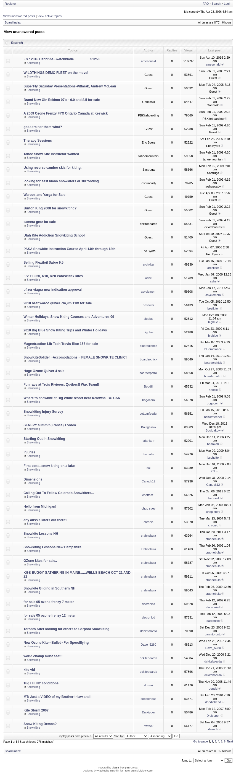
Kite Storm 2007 (36, 710)
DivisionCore (146, 770)
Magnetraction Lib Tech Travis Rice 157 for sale (60, 344)
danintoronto (148, 631)
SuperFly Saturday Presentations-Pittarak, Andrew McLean (69, 86)
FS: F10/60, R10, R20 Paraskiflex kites (53, 276)
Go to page (200, 741)
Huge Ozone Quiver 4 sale (43, 371)
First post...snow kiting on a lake (49, 466)
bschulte (148, 454)
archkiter (148, 264)
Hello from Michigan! (39, 506)
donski (148, 685)
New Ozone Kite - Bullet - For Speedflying (56, 643)
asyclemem (148, 291)
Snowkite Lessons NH (40, 534)
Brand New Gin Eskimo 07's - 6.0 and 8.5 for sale (61, 100)
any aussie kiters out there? (45, 520)
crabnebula (148, 535)
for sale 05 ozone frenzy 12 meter (49, 615)
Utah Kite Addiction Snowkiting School (54, 235)
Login (227, 3)
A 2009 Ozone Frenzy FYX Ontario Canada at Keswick (65, 113)
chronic (148, 522)
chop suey (148, 508)
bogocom (148, 400)
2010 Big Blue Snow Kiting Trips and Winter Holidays (65, 330)
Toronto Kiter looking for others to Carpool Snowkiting (66, 629)
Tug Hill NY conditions (41, 683)
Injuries (29, 452)
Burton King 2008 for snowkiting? (49, 208)
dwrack (148, 726)
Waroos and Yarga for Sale (44, 195)
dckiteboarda (148, 658)
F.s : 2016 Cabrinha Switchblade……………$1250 (61, 59)
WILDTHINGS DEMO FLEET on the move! (55, 73)
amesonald (148, 61)
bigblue (148, 318)
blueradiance (148, 345)
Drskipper (148, 712)
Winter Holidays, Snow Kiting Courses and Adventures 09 (68, 317)
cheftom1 (148, 495)
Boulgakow (148, 427)
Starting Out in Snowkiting (44, 439)
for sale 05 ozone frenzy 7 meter (48, 602)
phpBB (115, 767)
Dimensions (32, 479)
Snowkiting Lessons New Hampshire (52, 547)
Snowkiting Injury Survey (43, 412)
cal (148, 467)
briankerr (148, 440)
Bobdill (148, 386)
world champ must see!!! (42, 656)
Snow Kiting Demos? (40, 724)
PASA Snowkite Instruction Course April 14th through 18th (69, 249)
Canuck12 (148, 481)
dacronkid (148, 604)
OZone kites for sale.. (40, 561)
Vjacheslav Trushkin (108, 770)
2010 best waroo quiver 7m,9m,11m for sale (57, 303)
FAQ (206, 3)
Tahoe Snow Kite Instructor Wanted (51, 154)
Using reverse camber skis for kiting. (52, 168)
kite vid (29, 670)
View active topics (50, 16)
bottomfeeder (149, 413)
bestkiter (148, 305)
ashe (148, 278)
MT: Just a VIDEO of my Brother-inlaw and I (57, 697)
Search (216, 3)
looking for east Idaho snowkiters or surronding (61, 181)
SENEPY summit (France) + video (49, 425)
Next (230, 741)
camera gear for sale (39, 222)
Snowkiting (33, 62)
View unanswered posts (19, 16)
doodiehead (148, 698)
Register (10, 3)
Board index (13, 22)
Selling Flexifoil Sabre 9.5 (43, 262)
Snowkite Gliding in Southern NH (49, 588)
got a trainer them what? (42, 127)
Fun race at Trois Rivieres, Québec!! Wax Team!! (61, 384)
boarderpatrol (148, 373)
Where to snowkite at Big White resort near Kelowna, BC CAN (71, 398)
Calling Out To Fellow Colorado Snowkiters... (58, 493)
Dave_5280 (148, 644)
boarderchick (148, 359)
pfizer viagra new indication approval (52, 290)
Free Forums (131, 770)
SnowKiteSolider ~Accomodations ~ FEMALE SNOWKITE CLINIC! (75, 357)
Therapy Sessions (37, 140)
